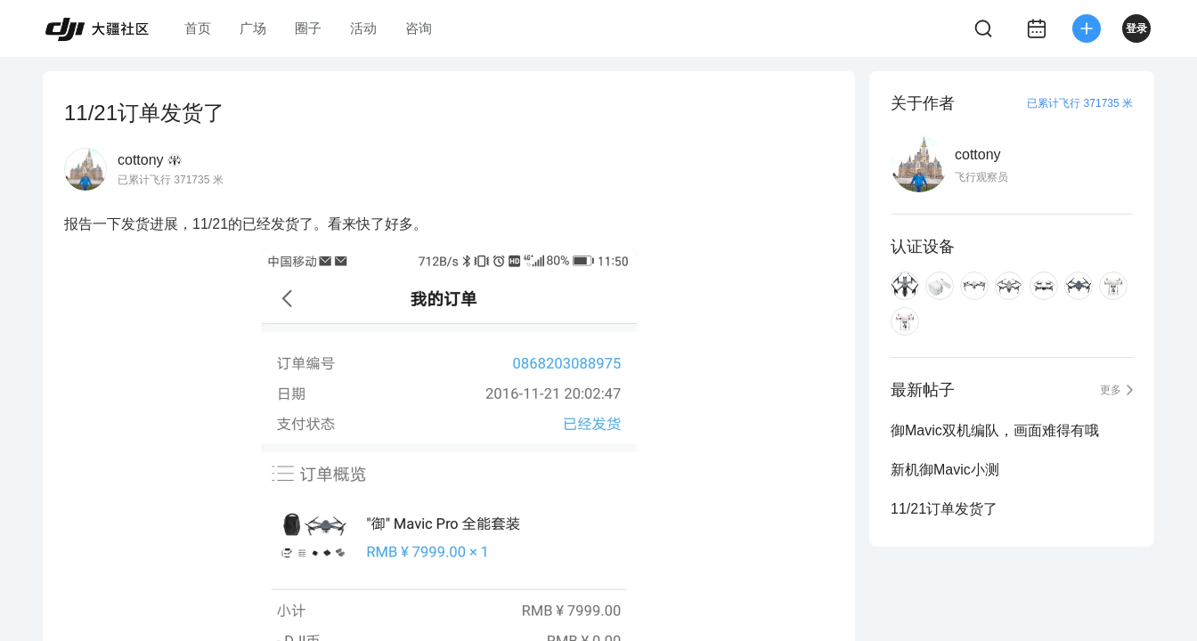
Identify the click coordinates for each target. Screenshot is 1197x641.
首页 (197, 28)
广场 (253, 28)
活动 (363, 28)
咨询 (418, 28)
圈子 (308, 28)
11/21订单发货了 (944, 508)
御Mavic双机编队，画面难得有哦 (995, 430)
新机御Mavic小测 (945, 469)
